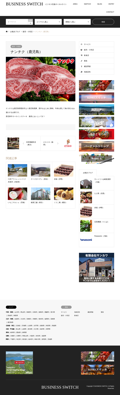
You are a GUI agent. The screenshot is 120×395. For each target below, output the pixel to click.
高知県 (10, 315)
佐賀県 (17, 319)
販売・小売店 (16, 46)
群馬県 (44, 339)
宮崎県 (29, 319)
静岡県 (24, 332)
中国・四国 (9, 312)
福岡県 (47, 319)
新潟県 (30, 329)
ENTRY (111, 4)
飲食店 (86, 55)
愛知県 (18, 332)
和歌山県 (25, 336)
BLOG (100, 4)
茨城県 (50, 339)
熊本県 (41, 319)
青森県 (54, 325)
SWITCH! (87, 4)
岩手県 (36, 325)
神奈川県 (37, 339)
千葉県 (12, 339)
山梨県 (24, 329)
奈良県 (38, 336)
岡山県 (23, 312)
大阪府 (32, 336)
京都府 (12, 336)
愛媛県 (47, 312)
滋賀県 (44, 336)
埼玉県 (18, 339)
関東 (7, 339)
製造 (85, 61)
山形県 (30, 325)
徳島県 (41, 312)
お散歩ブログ (15, 32)
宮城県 (24, 325)
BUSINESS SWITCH (60, 387)
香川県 (53, 312)
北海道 (18, 325)
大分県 (23, 319)
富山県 (18, 329)
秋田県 (48, 325)
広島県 (35, 312)
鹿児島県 (10, 322)
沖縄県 (35, 319)
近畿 (7, 336)
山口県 (17, 312)
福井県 (42, 329)
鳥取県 (16, 315)
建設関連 (87, 66)
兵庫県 (18, 336)
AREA (75, 4)
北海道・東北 (10, 325)
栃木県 (30, 339)
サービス (87, 44)
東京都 (24, 339)
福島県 (42, 325)
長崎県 (53, 319)
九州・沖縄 (9, 319)
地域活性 (87, 72)
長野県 (48, 329)
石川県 (36, 329)
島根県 (29, 312)
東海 (7, 332)
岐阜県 (12, 332)
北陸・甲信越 (10, 329)
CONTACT (110, 12)
